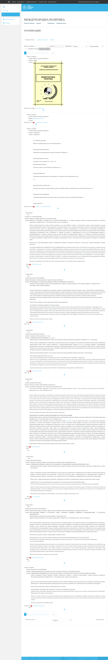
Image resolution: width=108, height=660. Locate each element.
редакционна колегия (38, 118)
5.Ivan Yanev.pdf (36, 496)
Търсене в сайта (43, 2)
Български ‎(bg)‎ (52, 2)
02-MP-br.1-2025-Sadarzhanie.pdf (43, 206)
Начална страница (29, 23)
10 (47, 53)
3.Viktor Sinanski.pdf (36, 371)
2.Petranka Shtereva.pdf (37, 322)
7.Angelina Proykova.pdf (38, 606)
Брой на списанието (32, 2)
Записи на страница (29, 46)
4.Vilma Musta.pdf (35, 446)
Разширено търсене (33, 49)
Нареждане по (68, 46)
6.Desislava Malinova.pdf (37, 557)
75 (52, 53)
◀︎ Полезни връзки (30, 619)
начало (68, 421)
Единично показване (42, 40)
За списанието (20, 2)
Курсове (38, 23)
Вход (97, 2)
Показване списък (61, 23)
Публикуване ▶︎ (100, 619)
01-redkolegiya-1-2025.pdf (41, 122)
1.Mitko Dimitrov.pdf (36, 264)
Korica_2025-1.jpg (39, 108)
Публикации (51, 23)
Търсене (52, 40)
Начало (14, 2)
